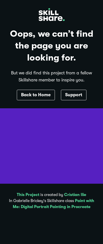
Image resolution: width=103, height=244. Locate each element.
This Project (28, 194)
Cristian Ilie (75, 194)
